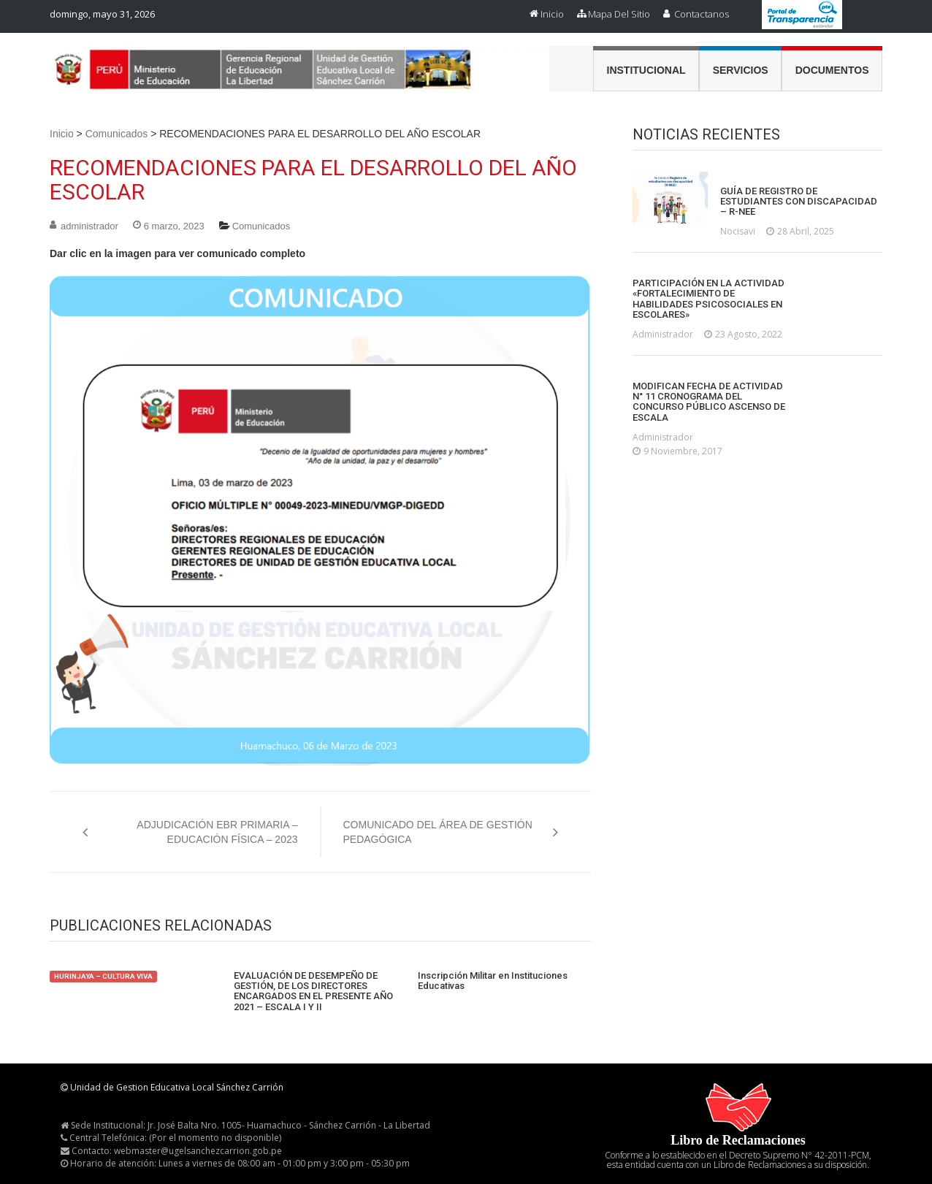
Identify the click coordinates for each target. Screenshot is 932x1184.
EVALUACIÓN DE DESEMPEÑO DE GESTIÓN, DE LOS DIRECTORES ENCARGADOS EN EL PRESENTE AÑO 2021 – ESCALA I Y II (313, 991)
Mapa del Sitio (619, 13)
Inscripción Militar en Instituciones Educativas (493, 981)
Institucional (646, 70)
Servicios (740, 70)
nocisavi (737, 231)
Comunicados (116, 134)
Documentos (832, 70)
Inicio (552, 13)
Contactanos (701, 13)
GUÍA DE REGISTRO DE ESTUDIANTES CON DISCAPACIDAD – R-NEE (798, 202)
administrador (89, 226)
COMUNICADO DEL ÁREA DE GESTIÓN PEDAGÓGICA (437, 832)
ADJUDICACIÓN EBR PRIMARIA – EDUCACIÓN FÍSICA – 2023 (217, 832)
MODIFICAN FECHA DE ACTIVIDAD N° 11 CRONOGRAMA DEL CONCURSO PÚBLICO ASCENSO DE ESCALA (709, 402)
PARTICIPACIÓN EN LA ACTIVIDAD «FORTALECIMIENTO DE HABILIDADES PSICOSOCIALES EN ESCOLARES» (708, 299)
